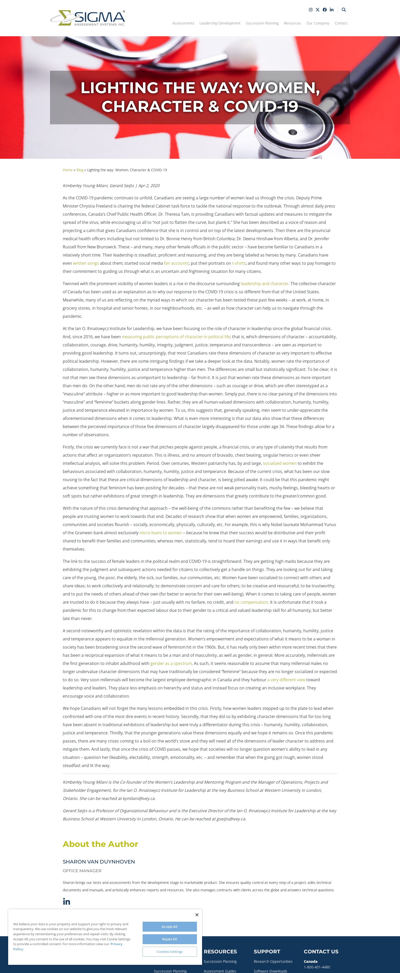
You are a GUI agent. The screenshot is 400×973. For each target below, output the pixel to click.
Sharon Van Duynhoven (99, 862)
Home (68, 169)
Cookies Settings (170, 951)
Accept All (170, 926)
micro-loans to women (161, 533)
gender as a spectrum (171, 663)
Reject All (169, 939)
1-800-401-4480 (317, 966)
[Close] (196, 914)
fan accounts (176, 263)
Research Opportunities (273, 961)
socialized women (280, 463)
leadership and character (265, 283)
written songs (86, 263)
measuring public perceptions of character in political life (176, 336)
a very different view (286, 680)
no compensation (251, 602)
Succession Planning (220, 961)
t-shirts (239, 263)
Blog (80, 169)
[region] (105, 937)
